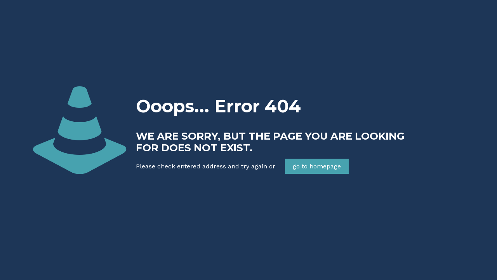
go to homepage (317, 166)
